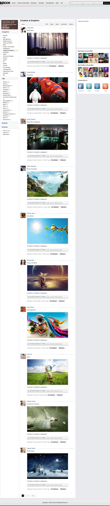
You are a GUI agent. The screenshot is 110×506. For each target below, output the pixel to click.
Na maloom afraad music (10, 97)
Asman (5, 87)
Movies (5, 63)
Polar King (30, 451)
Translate (41, 3)
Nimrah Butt (30, 260)
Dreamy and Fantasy (8, 46)
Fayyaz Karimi (31, 401)
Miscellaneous (7, 39)
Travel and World (7, 43)
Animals (5, 35)
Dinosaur (5, 115)
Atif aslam (5, 93)
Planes (5, 60)
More (57, 3)
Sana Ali (29, 354)
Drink (4, 108)
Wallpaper (61, 66)
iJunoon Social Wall (23, 3)
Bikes (4, 44)
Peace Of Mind (32, 263)
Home (14, 3)
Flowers (5, 58)
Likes (57, 24)
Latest (23, 24)
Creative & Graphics (8, 50)
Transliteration (50, 3)
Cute (4, 37)
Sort (47, 24)
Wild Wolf (30, 30)
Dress (4, 117)
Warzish (5, 112)
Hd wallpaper (52, 66)
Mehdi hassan (7, 85)
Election (5, 82)
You (62, 3)
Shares (71, 24)
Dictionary (33, 3)
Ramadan (5, 73)
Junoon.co (6, 132)
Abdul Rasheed (31, 166)
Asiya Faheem (31, 119)
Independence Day (8, 71)
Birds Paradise (32, 169)
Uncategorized (7, 69)
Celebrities (6, 52)
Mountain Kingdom (33, 122)
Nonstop (30, 75)
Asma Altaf (30, 28)
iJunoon (5, 65)
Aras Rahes (30, 307)
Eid (4, 75)
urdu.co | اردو (6, 130)
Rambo (5, 91)
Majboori (5, 102)
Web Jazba (6, 134)
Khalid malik (6, 95)
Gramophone (31, 310)
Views (51, 24)
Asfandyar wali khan (8, 114)
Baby (4, 104)
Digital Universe (7, 41)
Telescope (6, 89)
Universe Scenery (33, 404)
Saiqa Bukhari (31, 72)
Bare (28, 357)
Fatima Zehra (31, 213)
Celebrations (6, 48)
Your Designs (6, 67)
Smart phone (6, 110)
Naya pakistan (7, 100)
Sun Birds (30, 216)
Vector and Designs (8, 56)
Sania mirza (6, 119)
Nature (5, 54)
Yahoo (4, 83)
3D (4, 61)
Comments (64, 24)
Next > (33, 495)
